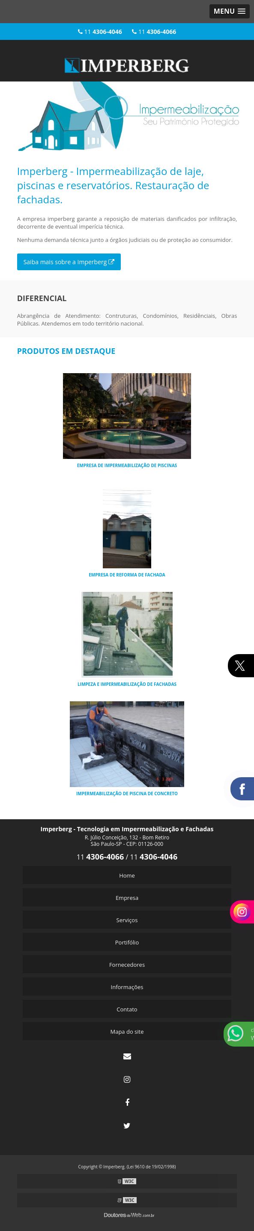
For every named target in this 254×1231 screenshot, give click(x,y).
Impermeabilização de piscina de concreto (127, 793)
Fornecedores (127, 965)
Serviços (127, 920)
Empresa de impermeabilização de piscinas (127, 465)
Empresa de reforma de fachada (127, 575)
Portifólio (127, 942)
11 (100, 31)
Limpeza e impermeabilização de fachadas (127, 684)
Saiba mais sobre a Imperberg (69, 262)
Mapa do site (126, 1031)
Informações (127, 987)
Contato (127, 1009)
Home (127, 875)
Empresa (127, 898)
